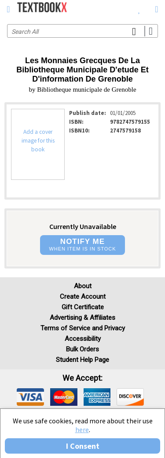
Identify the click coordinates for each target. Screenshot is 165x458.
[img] (30, 397)
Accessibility (83, 339)
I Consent (82, 446)
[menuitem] (139, 9)
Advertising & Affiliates (82, 318)
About (83, 286)
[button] (82, 245)
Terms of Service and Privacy (82, 328)
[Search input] (82, 31)
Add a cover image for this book (38, 140)
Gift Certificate (83, 307)
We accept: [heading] (82, 378)
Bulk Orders (82, 349)
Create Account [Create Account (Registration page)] (83, 297)
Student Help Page (82, 360)
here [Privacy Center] (82, 429)
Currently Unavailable (82, 226)
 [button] (8, 9)
